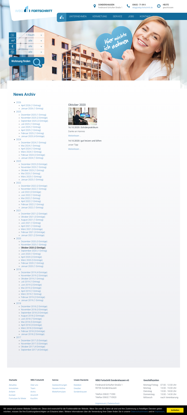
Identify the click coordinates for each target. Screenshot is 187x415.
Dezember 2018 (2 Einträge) (34, 306)
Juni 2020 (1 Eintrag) (31, 254)
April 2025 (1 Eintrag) (31, 130)
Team (33, 388)
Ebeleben (77, 385)
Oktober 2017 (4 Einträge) (33, 346)
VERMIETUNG (99, 16)
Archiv (33, 392)
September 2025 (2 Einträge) (34, 121)
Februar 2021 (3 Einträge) (33, 232)
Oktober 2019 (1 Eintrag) (32, 278)
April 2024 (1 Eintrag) (31, 148)
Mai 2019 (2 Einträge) (31, 288)
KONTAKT (145, 16)
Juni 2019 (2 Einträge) (31, 284)
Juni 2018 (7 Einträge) (31, 319)
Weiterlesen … (83, 135)
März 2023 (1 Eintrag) (31, 176)
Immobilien (13, 388)
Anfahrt (12, 392)
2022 (18, 182)
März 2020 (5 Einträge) (32, 260)
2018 (18, 303)
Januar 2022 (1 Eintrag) (32, 207)
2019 (18, 269)
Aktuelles (13, 385)
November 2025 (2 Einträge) (34, 117)
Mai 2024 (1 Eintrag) (30, 145)
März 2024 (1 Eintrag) (31, 152)
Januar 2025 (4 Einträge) (32, 136)
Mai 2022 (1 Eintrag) (30, 198)
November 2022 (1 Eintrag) (33, 189)
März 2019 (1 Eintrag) (31, 294)
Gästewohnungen (59, 385)
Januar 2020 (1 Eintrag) (32, 266)
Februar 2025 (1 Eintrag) (32, 133)
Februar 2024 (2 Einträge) (33, 155)
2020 (18, 238)
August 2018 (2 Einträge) (32, 315)
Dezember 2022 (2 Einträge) (34, 186)
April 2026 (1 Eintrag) (31, 105)
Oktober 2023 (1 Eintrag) (32, 170)
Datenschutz (114, 403)
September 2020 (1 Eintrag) (34, 250)
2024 (18, 139)
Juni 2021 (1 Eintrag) (31, 223)
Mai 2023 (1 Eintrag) (30, 173)
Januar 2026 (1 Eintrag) (32, 108)
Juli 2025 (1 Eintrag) (30, 124)
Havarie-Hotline (58, 388)
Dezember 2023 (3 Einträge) (34, 164)
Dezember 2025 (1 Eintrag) (33, 114)
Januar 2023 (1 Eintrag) (32, 179)
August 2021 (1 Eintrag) (32, 220)
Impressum (159, 412)
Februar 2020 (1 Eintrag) (32, 263)
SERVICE (117, 16)
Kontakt (12, 395)
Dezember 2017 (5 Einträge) (34, 340)
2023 (18, 161)
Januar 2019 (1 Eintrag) (32, 300)
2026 (18, 102)
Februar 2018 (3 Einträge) (33, 331)
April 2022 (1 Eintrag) (31, 201)
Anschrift (34, 395)
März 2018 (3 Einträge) (32, 328)
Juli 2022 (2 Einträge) (31, 192)
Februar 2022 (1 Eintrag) (32, 204)
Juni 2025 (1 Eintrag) (31, 127)
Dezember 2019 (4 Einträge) (34, 272)
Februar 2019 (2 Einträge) (33, 297)
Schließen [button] (175, 410)
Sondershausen (80, 392)
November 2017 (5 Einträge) (34, 343)
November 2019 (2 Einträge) (34, 275)
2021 (18, 210)
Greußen (77, 388)
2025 (18, 111)
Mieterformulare (59, 392)
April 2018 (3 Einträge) (31, 325)
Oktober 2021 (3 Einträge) (33, 217)
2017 (18, 337)
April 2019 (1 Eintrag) (31, 291)
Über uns (34, 385)
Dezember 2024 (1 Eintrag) (33, 142)
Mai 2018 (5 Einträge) (31, 322)
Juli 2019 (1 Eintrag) (30, 281)
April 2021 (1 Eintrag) (31, 226)
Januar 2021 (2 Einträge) (32, 235)
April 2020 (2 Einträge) (31, 257)
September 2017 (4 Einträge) (34, 349)
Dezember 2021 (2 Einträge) (34, 213)
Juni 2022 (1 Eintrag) (31, 195)
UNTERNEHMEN (77, 16)
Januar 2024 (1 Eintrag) (32, 158)
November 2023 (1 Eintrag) (33, 167)
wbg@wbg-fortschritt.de (142, 7)
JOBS (131, 16)
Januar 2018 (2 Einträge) (32, 334)
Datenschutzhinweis (139, 412)
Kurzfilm (34, 398)
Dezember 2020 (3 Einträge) (34, 241)
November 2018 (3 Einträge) (34, 309)
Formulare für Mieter (17, 398)
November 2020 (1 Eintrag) (33, 244)
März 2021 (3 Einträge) (32, 229)
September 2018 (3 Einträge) (34, 312)
